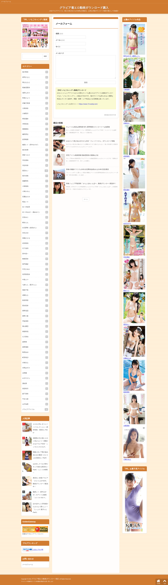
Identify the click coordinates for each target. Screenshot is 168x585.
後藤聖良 (34, 181)
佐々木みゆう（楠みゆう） (34, 212)
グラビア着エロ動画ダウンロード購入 (84, 7)
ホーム (86, 199)
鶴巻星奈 (34, 258)
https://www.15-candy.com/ (88, 104)
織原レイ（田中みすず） (34, 144)
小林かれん (34, 191)
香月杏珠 (34, 175)
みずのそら (34, 378)
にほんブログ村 (38, 549)
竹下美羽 (34, 248)
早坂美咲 (34, 321)
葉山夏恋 (34, 326)
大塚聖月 (34, 113)
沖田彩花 (34, 124)
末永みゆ (34, 232)
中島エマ (34, 279)
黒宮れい (34, 170)
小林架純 (34, 186)
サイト (58, 47)
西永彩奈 (34, 305)
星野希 (34, 342)
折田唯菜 (34, 139)
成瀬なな (34, 295)
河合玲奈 (34, 165)
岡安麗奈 (34, 118)
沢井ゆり (34, 217)
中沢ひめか (34, 269)
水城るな (34, 362)
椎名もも (34, 222)
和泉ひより (34, 98)
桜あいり (34, 201)
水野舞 (34, 373)
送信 (85, 82)
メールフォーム (64, 23)
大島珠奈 (34, 108)
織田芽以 (34, 134)
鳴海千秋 (34, 290)
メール (60, 40)
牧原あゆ (34, 352)
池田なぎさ (34, 92)
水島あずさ (34, 367)
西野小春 (34, 316)
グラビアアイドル (34, 409)
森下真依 (34, 393)
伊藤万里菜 (34, 103)
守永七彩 (34, 399)
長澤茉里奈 (34, 274)
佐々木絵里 (34, 207)
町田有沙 (34, 357)
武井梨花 (34, 243)
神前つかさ (34, 155)
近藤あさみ (34, 196)
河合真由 (34, 160)
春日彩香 (34, 149)
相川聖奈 (34, 72)
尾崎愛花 (34, 129)
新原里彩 (34, 300)
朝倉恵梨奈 (34, 87)
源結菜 (34, 383)
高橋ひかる (34, 238)
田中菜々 (34, 253)
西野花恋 (34, 310)
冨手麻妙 (34, 264)
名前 (59, 33)
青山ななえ (34, 82)
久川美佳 (34, 336)
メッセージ (60, 53)
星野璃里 (34, 347)
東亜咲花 (34, 331)
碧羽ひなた (34, 77)
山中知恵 (34, 404)
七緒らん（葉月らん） (34, 284)
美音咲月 (34, 388)
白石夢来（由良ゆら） (34, 227)
